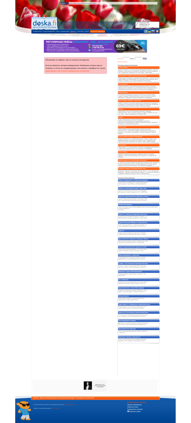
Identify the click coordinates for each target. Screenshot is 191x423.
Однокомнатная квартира (127, 329)
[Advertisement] (137, 359)
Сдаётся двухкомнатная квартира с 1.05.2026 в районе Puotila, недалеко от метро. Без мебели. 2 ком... (132, 250)
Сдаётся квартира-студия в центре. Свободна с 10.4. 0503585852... (132, 274)
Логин (120, 58)
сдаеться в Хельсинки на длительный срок (133, 312)
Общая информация (134, 405)
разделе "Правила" (55, 408)
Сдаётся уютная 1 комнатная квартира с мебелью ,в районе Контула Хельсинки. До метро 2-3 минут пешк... (133, 217)
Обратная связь (132, 407)
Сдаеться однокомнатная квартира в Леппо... (134, 196)
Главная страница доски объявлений (44, 23)
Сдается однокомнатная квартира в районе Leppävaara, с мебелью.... (132, 331)
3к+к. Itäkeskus (123, 279)
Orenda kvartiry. (123, 296)
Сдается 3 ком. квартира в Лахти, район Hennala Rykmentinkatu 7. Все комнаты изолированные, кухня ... (132, 340)
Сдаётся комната (123, 67)
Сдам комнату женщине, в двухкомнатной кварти (132, 75)
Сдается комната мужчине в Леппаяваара (130, 136)
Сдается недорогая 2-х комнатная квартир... (133, 180)
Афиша (83, 3)
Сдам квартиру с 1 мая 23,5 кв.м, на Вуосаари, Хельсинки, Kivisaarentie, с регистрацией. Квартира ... (132, 307)
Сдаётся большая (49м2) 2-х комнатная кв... (133, 222)
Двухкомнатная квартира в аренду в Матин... (133, 239)
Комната (120, 109)
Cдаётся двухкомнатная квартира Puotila (132, 247)
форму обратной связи (69, 404)
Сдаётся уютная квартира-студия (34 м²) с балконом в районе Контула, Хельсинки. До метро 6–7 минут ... (132, 233)
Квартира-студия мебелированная (130, 271)
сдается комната (123, 152)
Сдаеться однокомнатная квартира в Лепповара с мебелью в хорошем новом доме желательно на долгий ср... (133, 199)
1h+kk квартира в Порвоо (127, 320)
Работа (95, 3)
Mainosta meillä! (134, 411)
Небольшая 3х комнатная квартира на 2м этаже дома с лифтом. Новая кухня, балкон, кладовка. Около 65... (132, 282)
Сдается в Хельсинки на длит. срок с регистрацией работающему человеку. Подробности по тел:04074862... (133, 191)
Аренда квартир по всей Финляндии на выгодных (132, 160)
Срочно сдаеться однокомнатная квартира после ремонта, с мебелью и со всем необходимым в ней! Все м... (133, 315)
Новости (89, 3)
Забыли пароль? (123, 61)
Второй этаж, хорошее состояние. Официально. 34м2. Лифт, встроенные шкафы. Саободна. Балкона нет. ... (132, 291)
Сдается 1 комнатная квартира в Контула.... (133, 214)
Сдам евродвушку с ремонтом (128, 255)
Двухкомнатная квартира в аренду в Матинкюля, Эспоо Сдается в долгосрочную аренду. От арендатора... (133, 241)
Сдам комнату (122, 127)
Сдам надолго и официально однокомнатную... (134, 304)
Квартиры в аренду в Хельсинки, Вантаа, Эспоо (132, 168)
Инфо (74, 3)
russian (64, 3)
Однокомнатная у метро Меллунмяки (131, 288)
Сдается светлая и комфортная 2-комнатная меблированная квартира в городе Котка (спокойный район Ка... (132, 183)
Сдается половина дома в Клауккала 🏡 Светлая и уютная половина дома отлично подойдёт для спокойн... (138, 208)
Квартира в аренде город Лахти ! (129, 337)
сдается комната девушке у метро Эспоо (129, 100)
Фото (78, 3)
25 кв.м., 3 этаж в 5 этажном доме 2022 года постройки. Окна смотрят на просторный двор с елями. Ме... (132, 266)
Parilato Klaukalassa (125, 204)
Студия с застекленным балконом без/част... (133, 263)
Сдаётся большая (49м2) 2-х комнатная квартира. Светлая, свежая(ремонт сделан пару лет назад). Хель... (132, 225)
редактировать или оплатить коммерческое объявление (67, 71)
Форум (70, 3)
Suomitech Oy (81, 398)
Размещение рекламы (135, 409)
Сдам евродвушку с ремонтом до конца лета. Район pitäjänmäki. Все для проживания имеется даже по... (132, 258)
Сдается (120, 117)
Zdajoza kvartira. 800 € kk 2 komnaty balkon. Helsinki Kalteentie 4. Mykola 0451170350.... (131, 299)
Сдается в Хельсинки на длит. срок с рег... (132, 188)
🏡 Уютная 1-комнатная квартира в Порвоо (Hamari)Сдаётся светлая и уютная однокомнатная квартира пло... (133, 323)
